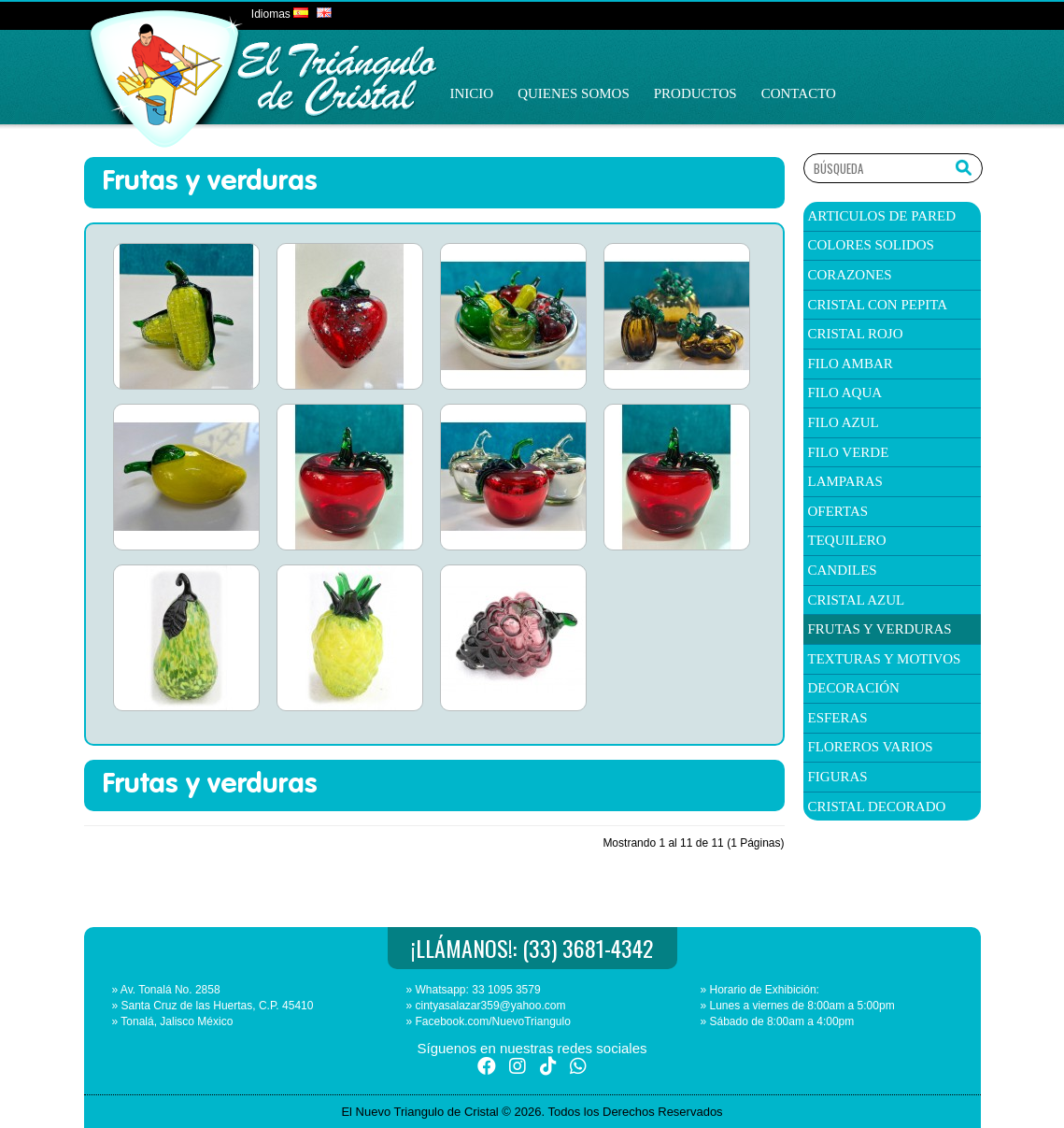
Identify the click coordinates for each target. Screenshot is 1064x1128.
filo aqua (845, 392)
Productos (695, 93)
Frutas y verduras (880, 628)
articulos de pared (882, 215)
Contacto (798, 93)
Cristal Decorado (877, 806)
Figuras (838, 776)
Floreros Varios (870, 746)
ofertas (838, 511)
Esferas (838, 717)
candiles (842, 570)
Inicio (472, 93)
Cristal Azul (856, 600)
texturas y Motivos (884, 658)
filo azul (843, 422)
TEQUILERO (847, 540)
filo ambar (850, 363)
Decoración (854, 687)
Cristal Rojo (855, 333)
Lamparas (845, 481)
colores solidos (871, 244)
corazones (850, 274)
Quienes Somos (574, 93)
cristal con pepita (878, 304)
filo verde (848, 452)
